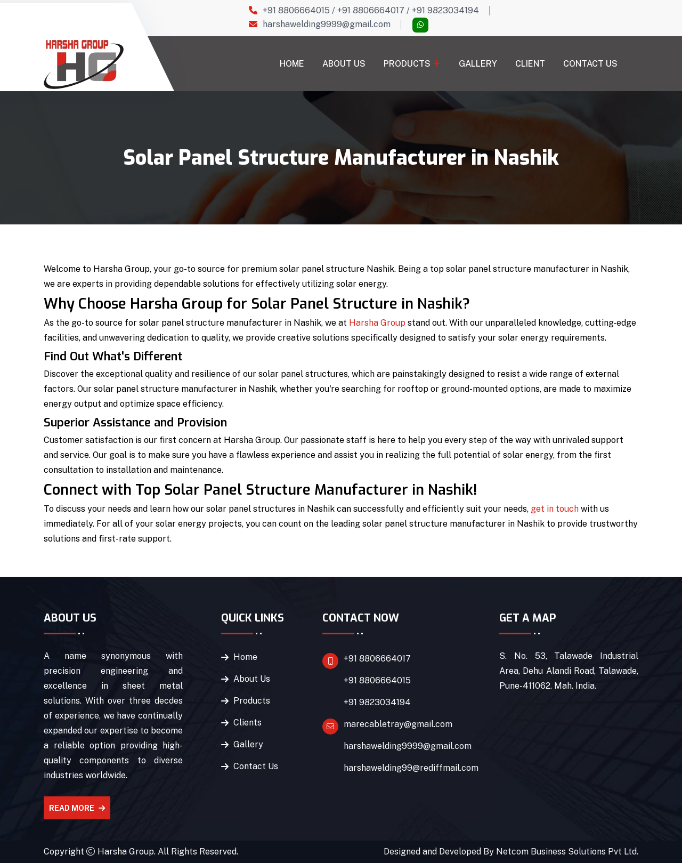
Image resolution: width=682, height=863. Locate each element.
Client (530, 64)
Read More (77, 808)
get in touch (555, 509)
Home (292, 64)
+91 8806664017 (370, 10)
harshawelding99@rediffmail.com (411, 768)
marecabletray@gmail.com (398, 724)
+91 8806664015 (296, 10)
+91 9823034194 (445, 10)
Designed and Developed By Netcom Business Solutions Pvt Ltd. (511, 851)
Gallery (478, 64)
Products (407, 64)
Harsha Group (377, 323)
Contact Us (590, 64)
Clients (247, 722)
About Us (344, 64)
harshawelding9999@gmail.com (327, 24)
